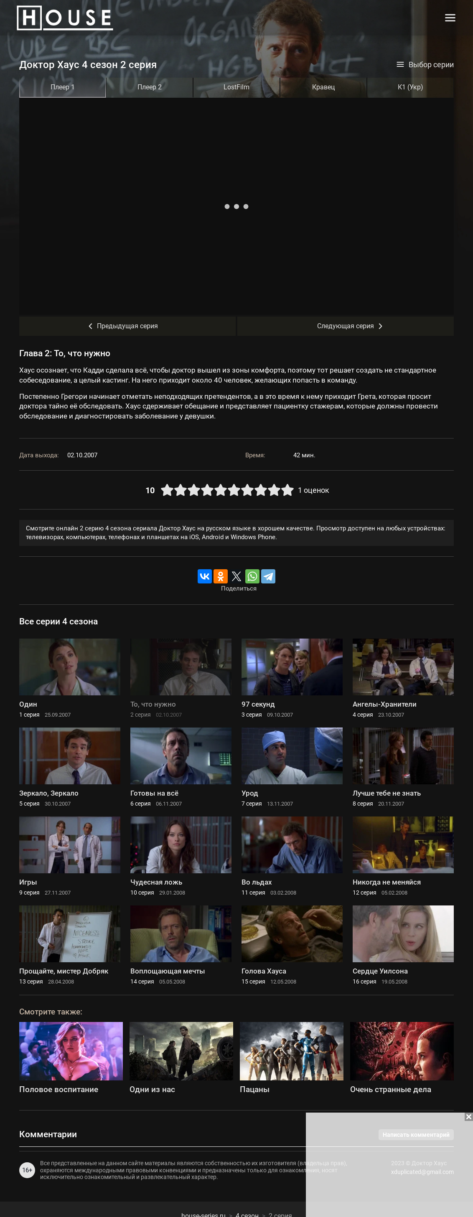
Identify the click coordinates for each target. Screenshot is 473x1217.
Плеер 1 (63, 87)
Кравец (323, 87)
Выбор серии (425, 64)
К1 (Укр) (410, 87)
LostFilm (236, 87)
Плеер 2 (149, 87)
